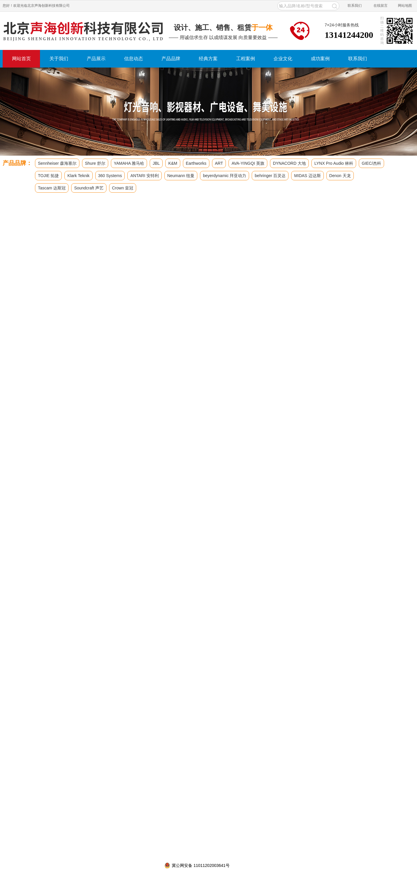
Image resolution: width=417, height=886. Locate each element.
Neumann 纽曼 (181, 175)
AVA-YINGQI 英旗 (247, 163)
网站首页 (21, 58)
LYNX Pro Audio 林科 (333, 163)
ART (219, 163)
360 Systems (110, 175)
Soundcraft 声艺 (89, 188)
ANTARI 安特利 (144, 175)
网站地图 (405, 6)
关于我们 (58, 58)
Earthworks (196, 163)
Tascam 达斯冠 (52, 188)
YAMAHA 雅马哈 (129, 163)
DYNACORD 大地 (289, 163)
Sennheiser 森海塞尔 (57, 163)
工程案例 (245, 58)
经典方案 (208, 58)
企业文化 (282, 58)
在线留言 (380, 6)
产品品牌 (170, 58)
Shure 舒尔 (95, 163)
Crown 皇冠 (122, 188)
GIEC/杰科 (371, 163)
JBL (156, 163)
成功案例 (320, 58)
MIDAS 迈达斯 (307, 175)
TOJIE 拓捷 (48, 175)
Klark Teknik (78, 175)
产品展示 (96, 58)
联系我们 (355, 6)
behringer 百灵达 (270, 175)
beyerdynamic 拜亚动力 (224, 175)
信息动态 (133, 58)
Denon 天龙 (340, 175)
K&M (172, 163)
